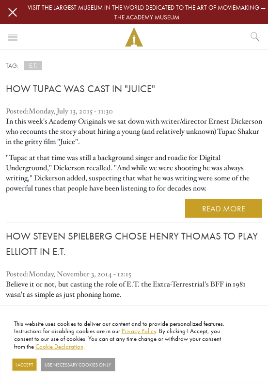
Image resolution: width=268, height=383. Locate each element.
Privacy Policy (139, 331)
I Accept (24, 364)
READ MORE (223, 208)
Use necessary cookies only (78, 364)
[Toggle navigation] (12, 36)
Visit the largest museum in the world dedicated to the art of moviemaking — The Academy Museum (147, 12)
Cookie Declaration (59, 346)
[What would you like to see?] (255, 36)
